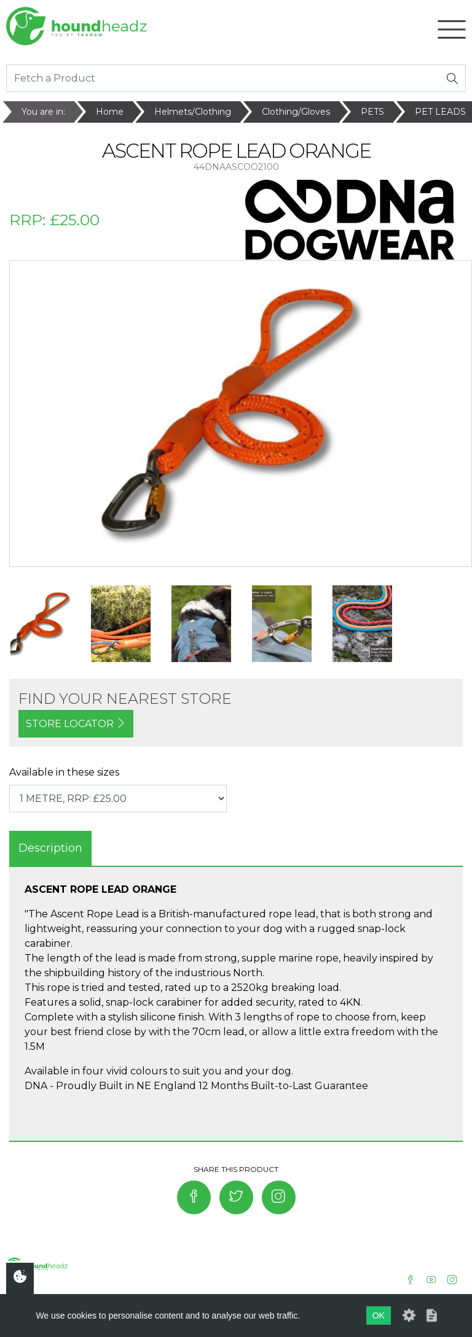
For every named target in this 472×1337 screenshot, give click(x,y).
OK (378, 1315)
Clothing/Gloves (296, 111)
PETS (372, 111)
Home (110, 111)
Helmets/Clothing (192, 111)
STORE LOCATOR (76, 724)
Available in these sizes (64, 772)
